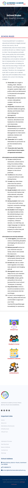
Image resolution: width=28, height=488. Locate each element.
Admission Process (6, 441)
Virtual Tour (14, 330)
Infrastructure (5, 429)
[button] (24, 4)
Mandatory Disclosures (7, 426)
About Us (3, 423)
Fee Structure (5, 444)
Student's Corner (14, 344)
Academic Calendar (14, 358)
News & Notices (5, 447)
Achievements (14, 373)
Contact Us (4, 450)
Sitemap (3, 453)
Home (5, 18)
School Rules (20, 18)
